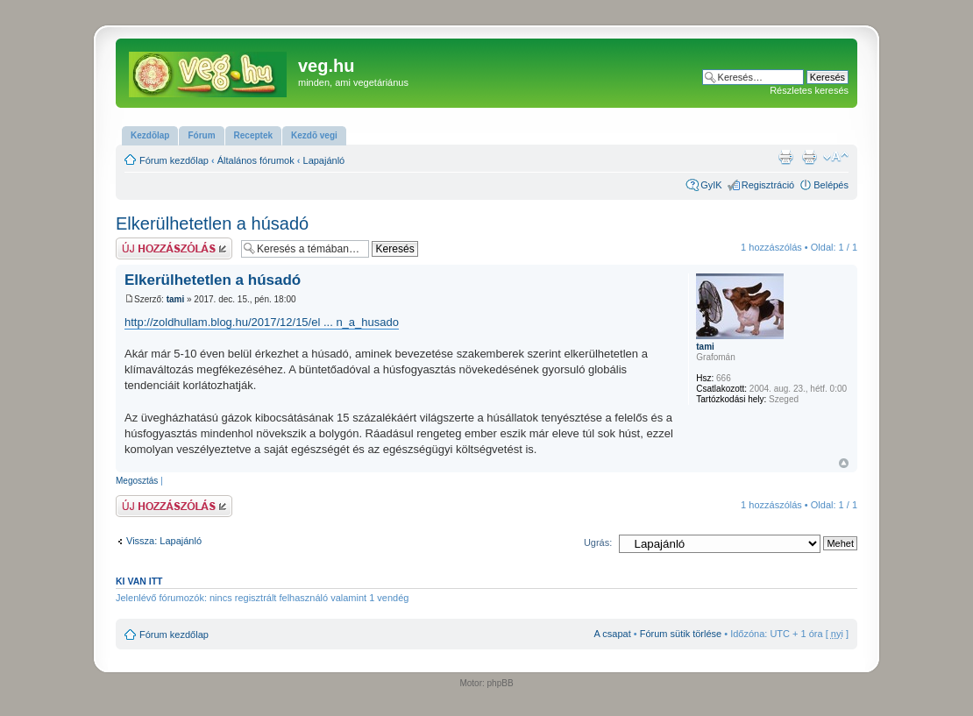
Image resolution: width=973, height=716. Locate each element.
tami (176, 299)
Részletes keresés (809, 90)
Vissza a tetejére (844, 463)
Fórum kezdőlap (174, 160)
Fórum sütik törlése (681, 633)
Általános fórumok (256, 160)
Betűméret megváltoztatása (836, 157)
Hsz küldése (174, 248)
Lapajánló (324, 160)
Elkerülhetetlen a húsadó (212, 223)
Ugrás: (598, 542)
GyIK (710, 185)
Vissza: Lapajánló (164, 540)
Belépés (831, 185)
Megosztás (137, 481)
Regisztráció (768, 185)
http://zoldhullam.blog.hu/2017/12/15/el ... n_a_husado (261, 322)
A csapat (612, 633)
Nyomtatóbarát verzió (809, 157)
